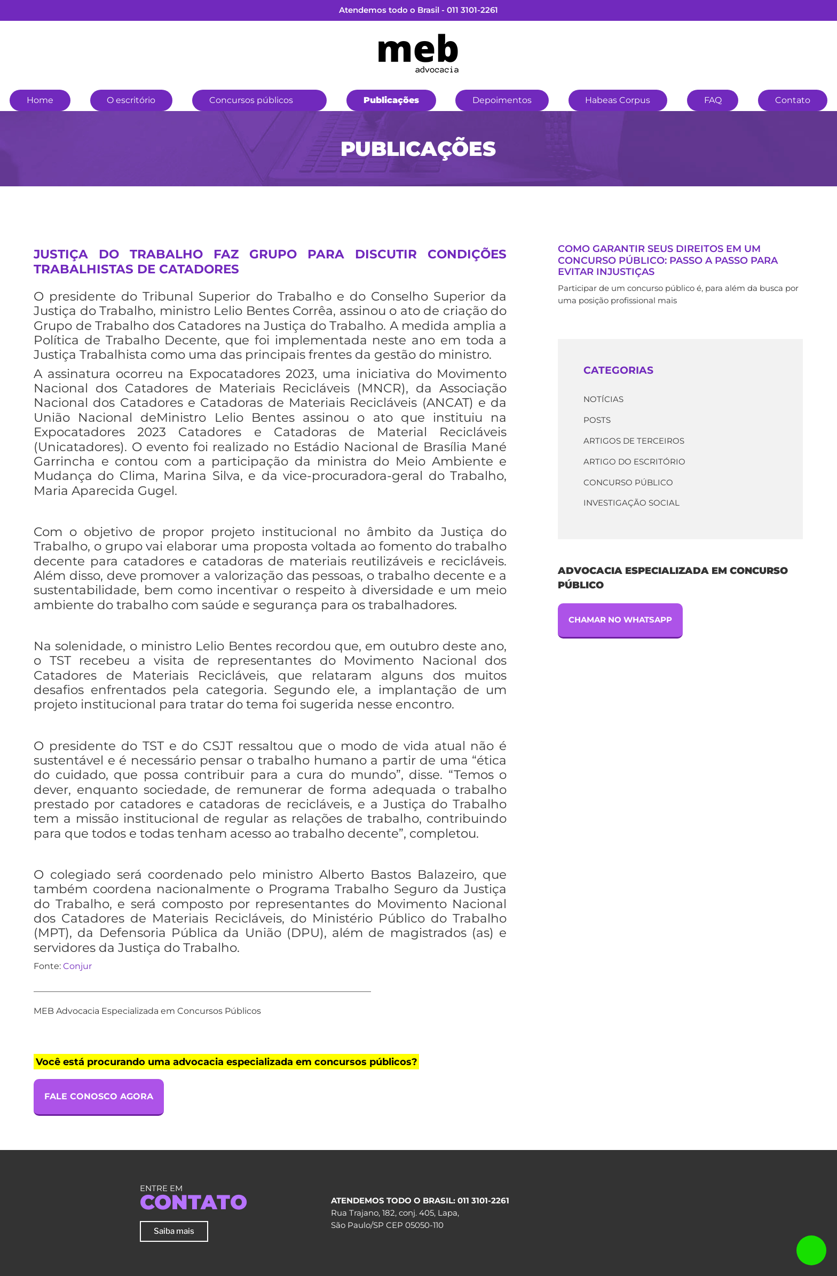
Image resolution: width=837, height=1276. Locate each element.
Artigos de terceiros (633, 441)
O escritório (131, 100)
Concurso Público (628, 482)
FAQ (713, 100)
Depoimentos (502, 100)
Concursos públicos (251, 100)
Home (40, 100)
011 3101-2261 (472, 10)
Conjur (77, 966)
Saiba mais (174, 1231)
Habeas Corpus (617, 100)
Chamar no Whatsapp (620, 620)
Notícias (603, 399)
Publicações (391, 100)
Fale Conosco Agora (98, 1096)
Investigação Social (631, 503)
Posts (597, 420)
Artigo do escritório (634, 461)
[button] (310, 98)
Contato (792, 100)
